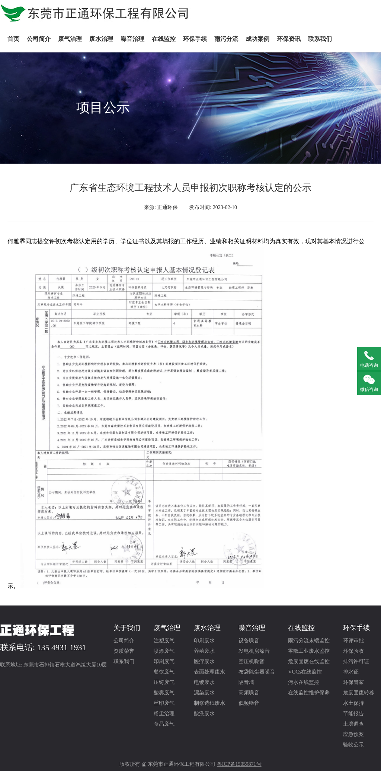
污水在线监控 (303, 682)
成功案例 (257, 39)
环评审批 (353, 640)
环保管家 (353, 682)
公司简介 (39, 39)
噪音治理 (132, 39)
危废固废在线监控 (309, 661)
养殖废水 (204, 651)
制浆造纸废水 (209, 703)
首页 (13, 39)
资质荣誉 (123, 651)
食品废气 (164, 724)
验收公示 (353, 745)
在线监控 (164, 39)
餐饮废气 (164, 672)
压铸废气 (164, 682)
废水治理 (101, 39)
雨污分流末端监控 (309, 640)
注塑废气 (164, 640)
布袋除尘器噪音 (256, 672)
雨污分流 (226, 39)
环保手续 (195, 39)
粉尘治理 (164, 713)
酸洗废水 (204, 713)
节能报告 (353, 713)
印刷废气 (164, 661)
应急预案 (353, 734)
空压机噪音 (251, 661)
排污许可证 (356, 661)
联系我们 (320, 39)
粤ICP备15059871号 (239, 764)
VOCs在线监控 (305, 672)
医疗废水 (204, 661)
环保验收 (353, 651)
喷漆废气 (164, 651)
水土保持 (353, 703)
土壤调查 (353, 724)
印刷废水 (204, 640)
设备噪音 (248, 640)
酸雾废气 (164, 692)
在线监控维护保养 (309, 692)
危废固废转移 (358, 692)
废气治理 (70, 39)
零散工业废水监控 (309, 651)
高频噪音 (248, 692)
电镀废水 (204, 682)
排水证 (351, 672)
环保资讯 (289, 39)
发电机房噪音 (254, 651)
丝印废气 (164, 703)
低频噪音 (248, 703)
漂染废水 (204, 692)
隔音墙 (246, 682)
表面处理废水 (209, 672)
